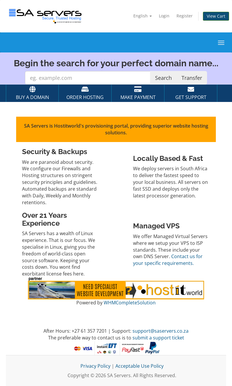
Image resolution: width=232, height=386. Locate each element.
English (142, 16)
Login (164, 16)
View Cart (216, 16)
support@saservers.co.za (160, 331)
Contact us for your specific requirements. (168, 259)
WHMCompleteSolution (130, 302)
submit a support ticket (158, 337)
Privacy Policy (95, 366)
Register (184, 16)
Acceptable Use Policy (139, 366)
